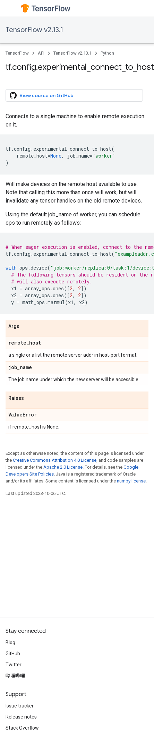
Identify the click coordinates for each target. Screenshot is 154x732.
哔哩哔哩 (15, 675)
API (41, 53)
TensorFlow (17, 53)
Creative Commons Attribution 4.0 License (54, 460)
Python (107, 53)
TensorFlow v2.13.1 (34, 30)
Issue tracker (20, 705)
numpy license (131, 481)
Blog (10, 642)
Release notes (21, 717)
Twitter (14, 664)
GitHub (13, 653)
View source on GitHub (42, 95)
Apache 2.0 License (63, 467)
